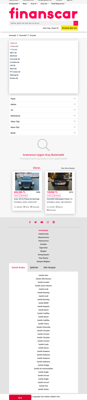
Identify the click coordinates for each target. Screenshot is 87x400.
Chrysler (33, 35)
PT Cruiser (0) (15, 72)
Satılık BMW (43, 303)
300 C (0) (13, 53)
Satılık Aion (43, 275)
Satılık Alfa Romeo (43, 279)
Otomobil (23, 35)
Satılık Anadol (43, 282)
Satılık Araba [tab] (18, 267)
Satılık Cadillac (43, 313)
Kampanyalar (43, 254)
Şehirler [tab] (34, 267)
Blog (25, 4)
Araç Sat (44, 4)
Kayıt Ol (54, 28)
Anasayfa (12, 35)
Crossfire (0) (14, 62)
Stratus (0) (14, 78)
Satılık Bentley (44, 292)
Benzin (59, 207)
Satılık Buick (43, 310)
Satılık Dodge (43, 365)
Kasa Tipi (15, 127)
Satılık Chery (43, 323)
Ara (20, 397)
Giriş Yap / (47, 28)
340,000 (18, 207)
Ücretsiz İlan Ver (69, 28)
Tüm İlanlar (43, 258)
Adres (13, 104)
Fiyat (13, 98)
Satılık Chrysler (43, 330)
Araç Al (34, 4)
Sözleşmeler (14, 4)
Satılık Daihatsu (43, 355)
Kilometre (15, 115)
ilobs (58, 396)
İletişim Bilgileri (43, 261)
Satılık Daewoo (43, 351)
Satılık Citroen (43, 334)
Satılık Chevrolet (43, 327)
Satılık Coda (43, 344)
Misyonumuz (43, 237)
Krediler (43, 244)
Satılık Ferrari (43, 375)
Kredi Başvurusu (58, 4)
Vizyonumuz (43, 241)
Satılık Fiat (43, 386)
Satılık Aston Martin (43, 285)
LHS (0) (12, 65)
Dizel (26, 207)
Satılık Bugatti (43, 306)
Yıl (12, 110)
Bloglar (43, 251)
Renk (13, 133)
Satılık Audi (43, 289)
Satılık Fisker (43, 389)
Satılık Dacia (43, 348)
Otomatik (34, 207)
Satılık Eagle (43, 372)
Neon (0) (13, 68)
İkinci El (13, 43)
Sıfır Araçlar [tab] (50, 267)
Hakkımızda (43, 234)
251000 (51, 207)
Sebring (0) (14, 75)
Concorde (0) (15, 59)
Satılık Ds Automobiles (43, 368)
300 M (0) (13, 56)
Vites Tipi (15, 121)
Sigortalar (43, 247)
